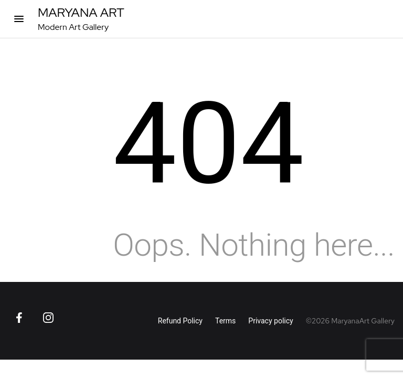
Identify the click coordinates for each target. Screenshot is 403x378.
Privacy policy (270, 321)
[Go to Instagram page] (48, 317)
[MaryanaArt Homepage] (81, 19)
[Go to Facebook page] (18, 317)
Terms (225, 321)
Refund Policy (180, 321)
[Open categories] (18, 18)
